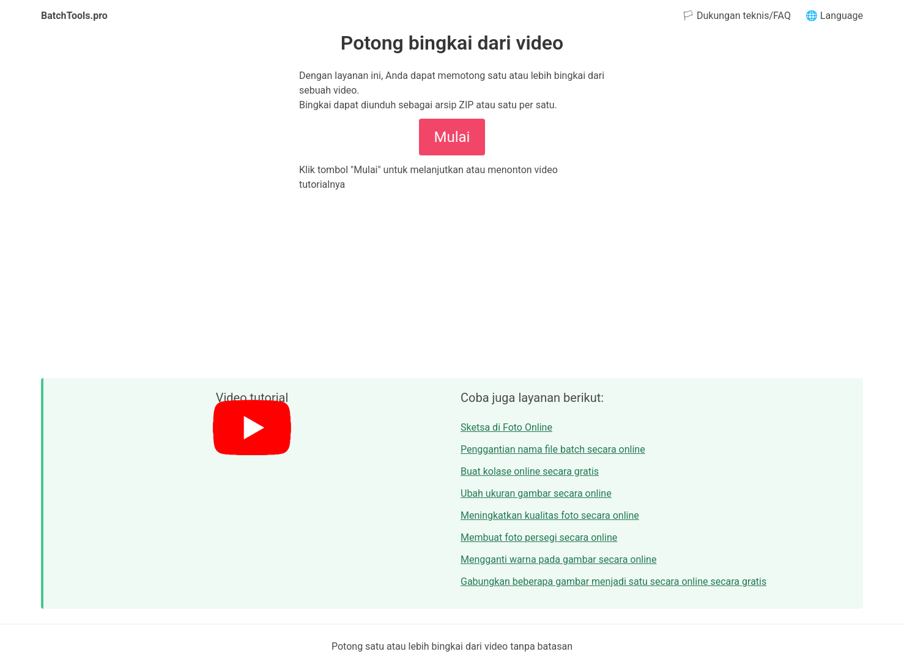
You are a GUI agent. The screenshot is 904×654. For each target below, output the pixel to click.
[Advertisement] (452, 285)
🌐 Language (834, 15)
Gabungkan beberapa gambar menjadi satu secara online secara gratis (613, 581)
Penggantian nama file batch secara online (553, 449)
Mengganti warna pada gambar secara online (558, 559)
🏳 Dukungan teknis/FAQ (736, 15)
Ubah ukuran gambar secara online (536, 493)
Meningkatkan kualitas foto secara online (550, 515)
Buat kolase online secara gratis (530, 471)
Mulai (452, 137)
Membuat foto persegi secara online (539, 537)
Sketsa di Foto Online (506, 427)
